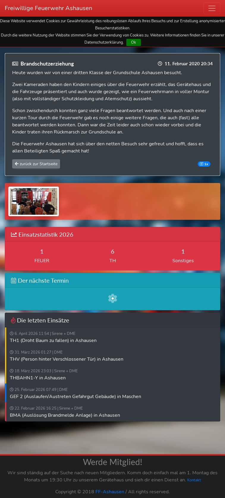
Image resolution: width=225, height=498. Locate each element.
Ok (133, 42)
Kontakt (194, 480)
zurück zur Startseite (36, 164)
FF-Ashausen (109, 492)
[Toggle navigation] (212, 8)
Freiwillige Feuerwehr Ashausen (48, 8)
